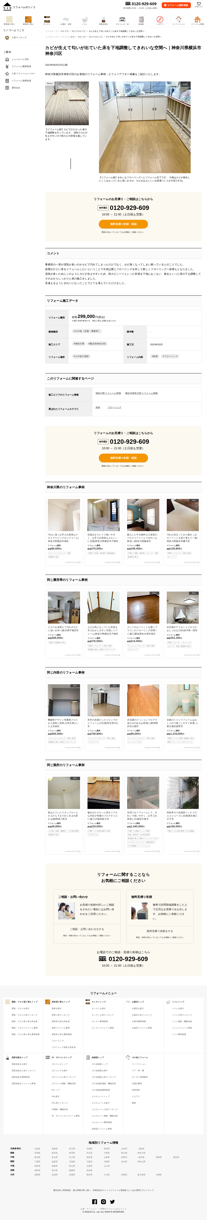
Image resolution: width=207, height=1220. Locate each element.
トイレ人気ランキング (182, 1015)
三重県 (37, 1162)
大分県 (107, 1175)
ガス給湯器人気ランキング (104, 1077)
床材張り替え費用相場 (62, 1034)
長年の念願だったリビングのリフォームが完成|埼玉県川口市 (103, 714)
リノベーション (139, 1064)
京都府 (72, 1162)
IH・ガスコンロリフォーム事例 (66, 1116)
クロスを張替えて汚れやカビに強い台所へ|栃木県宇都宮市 (64, 618)
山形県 (124, 1149)
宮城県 (90, 1149)
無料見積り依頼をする (160, 931)
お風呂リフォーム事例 (142, 1028)
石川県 (72, 1157)
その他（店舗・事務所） (88, 331)
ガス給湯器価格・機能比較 (104, 1083)
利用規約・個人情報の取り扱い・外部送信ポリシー (86, 1190)
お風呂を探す (138, 1008)
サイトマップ (148, 1190)
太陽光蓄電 (137, 1083)
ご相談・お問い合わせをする (87, 929)
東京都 (124, 1153)
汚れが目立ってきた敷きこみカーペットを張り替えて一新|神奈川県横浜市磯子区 (183, 528)
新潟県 (37, 1157)
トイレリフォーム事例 (182, 1028)
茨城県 (37, 1153)
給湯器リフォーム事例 (102, 1129)
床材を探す (57, 1008)
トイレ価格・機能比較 (182, 1021)
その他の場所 (82, 356)
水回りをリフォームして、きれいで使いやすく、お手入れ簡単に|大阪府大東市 (143, 812)
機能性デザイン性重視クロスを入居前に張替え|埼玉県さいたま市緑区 (64, 714)
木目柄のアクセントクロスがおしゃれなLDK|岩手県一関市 (183, 620)
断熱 (134, 1103)
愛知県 (176, 1157)
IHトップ (56, 1090)
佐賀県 (55, 1175)
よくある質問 (134, 1190)
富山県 (55, 1157)
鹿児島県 (141, 1175)
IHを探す (56, 1096)
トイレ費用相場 (179, 1034)
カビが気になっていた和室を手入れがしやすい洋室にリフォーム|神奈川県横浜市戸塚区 (103, 621)
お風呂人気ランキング (142, 1015)
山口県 (107, 1166)
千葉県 (107, 1153)
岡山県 (72, 1166)
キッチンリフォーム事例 (103, 1028)
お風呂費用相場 (139, 1021)
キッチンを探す (99, 1008)
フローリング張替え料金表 (64, 1047)
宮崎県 (124, 1175)
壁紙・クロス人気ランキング (25, 1015)
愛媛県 (72, 1170)
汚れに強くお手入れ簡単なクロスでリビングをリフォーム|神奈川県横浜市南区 (64, 528)
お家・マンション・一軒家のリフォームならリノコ (103, 1209)
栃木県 (55, 1153)
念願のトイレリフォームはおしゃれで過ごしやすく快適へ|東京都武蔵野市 (183, 714)
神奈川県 (82, 37)
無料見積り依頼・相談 (123, 224)
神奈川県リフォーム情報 (108, 393)
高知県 (90, 1170)
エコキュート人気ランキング (105, 1109)
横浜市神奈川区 (96, 37)
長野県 (124, 1157)
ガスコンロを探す (60, 1070)
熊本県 (90, 1175)
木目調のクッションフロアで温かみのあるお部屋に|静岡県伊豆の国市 (143, 714)
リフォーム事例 (68, 37)
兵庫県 (107, 1162)
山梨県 (107, 1157)
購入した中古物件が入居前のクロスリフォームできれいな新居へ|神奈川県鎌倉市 (143, 528)
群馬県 (72, 1153)
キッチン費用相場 (100, 1021)
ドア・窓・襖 (138, 1070)
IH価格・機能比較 (60, 1109)
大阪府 (90, 1162)
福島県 (142, 1149)
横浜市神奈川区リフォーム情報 (141, 393)
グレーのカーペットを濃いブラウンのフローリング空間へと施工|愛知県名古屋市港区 (143, 621)
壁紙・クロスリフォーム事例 (25, 1028)
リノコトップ (51, 37)
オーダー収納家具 (140, 1077)
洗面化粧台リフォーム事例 (24, 1083)
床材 (155, 356)
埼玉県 (90, 1153)
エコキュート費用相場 (102, 1122)
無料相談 (177, 5)
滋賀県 (55, 1162)
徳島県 (37, 1170)
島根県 (55, 1166)
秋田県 (107, 1149)
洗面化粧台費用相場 (21, 1077)
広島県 (90, 1166)
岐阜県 (142, 1157)
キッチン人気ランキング (103, 1015)
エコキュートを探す (101, 1103)
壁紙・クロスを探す (21, 1008)
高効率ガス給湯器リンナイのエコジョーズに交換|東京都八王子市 (183, 805)
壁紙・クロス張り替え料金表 (25, 1021)
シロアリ (136, 1096)
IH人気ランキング (60, 1103)
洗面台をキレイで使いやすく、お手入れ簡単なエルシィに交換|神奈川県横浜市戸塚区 (103, 527)
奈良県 (124, 1162)
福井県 (90, 1157)
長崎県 (72, 1175)
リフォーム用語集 (118, 1190)
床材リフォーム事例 (61, 1028)
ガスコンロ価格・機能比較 (64, 1083)
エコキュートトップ (101, 1096)
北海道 (37, 1149)
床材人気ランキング (61, 1015)
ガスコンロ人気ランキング (64, 1077)
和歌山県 (141, 1162)
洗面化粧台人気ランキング (24, 1070)
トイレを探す (178, 1008)
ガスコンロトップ (60, 1064)
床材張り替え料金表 (61, 1021)
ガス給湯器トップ (100, 1064)
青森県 (55, 1149)
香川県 (55, 1170)
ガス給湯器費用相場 (101, 1090)
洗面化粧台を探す (20, 1064)
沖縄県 (159, 1175)
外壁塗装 (136, 1090)
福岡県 (37, 1175)
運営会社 (57, 1190)
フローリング (171, 356)
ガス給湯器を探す (100, 1070)
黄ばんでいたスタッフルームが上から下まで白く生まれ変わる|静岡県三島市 (64, 806)
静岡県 (159, 1157)
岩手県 (72, 1149)
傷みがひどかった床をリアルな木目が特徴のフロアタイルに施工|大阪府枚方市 (103, 806)
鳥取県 (37, 1166)
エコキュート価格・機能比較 (105, 1116)
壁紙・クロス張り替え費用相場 (25, 1034)
